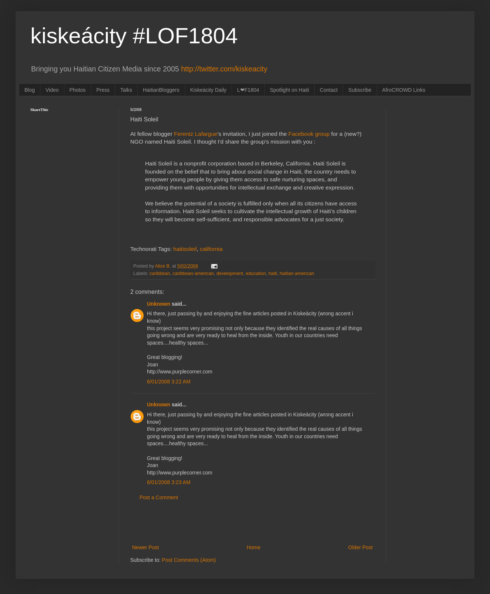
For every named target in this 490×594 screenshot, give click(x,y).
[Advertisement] (252, 522)
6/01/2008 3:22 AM (169, 382)
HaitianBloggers (161, 90)
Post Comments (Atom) (189, 560)
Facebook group (308, 134)
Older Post (360, 547)
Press (103, 90)
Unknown (158, 304)
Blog (29, 90)
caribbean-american (193, 273)
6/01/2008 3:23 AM (169, 482)
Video (52, 90)
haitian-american (297, 273)
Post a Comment (159, 497)
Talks (126, 90)
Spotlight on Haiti (289, 90)
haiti (273, 273)
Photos (78, 90)
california (211, 249)
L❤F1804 (248, 90)
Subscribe (359, 90)
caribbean (160, 273)
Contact (329, 90)
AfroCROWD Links (404, 90)
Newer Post (145, 547)
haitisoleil (185, 249)
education (256, 273)
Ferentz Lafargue (195, 134)
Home (253, 547)
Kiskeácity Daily (208, 90)
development (230, 273)
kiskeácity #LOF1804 (134, 35)
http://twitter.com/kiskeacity (224, 69)
